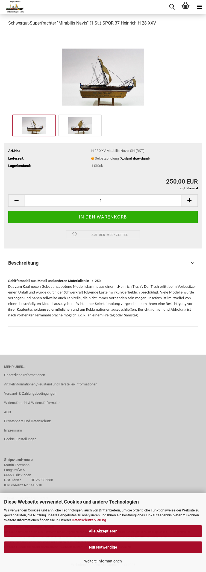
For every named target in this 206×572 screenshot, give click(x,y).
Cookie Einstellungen (20, 439)
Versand (192, 188)
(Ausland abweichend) (135, 158)
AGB (7, 412)
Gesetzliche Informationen (24, 375)
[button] (16, 200)
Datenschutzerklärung (89, 520)
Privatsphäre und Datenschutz (27, 421)
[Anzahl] (103, 200)
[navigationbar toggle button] (199, 7)
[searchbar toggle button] (172, 7)
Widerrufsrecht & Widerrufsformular (32, 403)
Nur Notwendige (103, 547)
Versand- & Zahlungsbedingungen (30, 393)
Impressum (13, 430)
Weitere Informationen (103, 561)
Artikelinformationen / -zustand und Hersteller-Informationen (50, 384)
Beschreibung (23, 263)
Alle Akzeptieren (103, 531)
